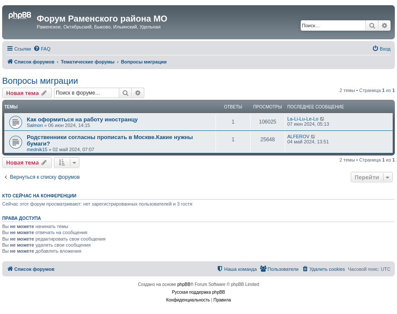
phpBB (184, 284)
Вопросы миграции (40, 81)
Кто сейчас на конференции (39, 195)
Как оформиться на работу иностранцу (82, 119)
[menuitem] (42, 49)
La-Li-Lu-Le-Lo (302, 118)
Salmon (35, 125)
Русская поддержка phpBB (198, 292)
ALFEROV (298, 136)
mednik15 (37, 149)
